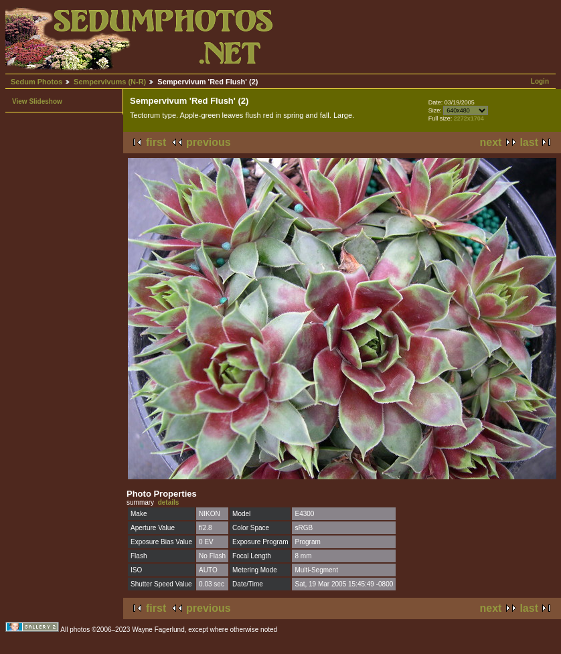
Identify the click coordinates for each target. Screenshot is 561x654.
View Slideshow (37, 101)
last (528, 142)
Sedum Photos (36, 82)
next (491, 142)
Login (540, 81)
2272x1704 (469, 118)
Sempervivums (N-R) (110, 82)
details (168, 502)
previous (208, 142)
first (156, 142)
